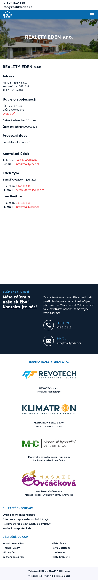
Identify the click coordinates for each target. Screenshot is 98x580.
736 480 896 (23, 203)
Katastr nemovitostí (14, 543)
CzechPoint (58, 552)
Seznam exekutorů (13, 557)
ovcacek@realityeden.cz (29, 190)
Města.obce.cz (60, 543)
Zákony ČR (9, 552)
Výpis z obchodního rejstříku (19, 514)
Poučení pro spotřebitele (17, 528)
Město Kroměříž (61, 557)
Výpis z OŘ (9, 113)
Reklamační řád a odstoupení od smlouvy (26, 523)
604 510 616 (16, 3)
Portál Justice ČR (61, 547)
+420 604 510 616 (26, 160)
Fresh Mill (48, 576)
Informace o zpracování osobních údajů (26, 519)
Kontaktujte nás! (20, 306)
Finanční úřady (11, 547)
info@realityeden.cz (17, 7)
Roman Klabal (63, 576)
